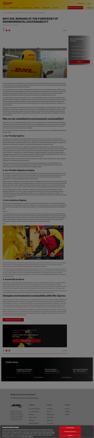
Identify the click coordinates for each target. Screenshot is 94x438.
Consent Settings (70, 427)
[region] (47, 431)
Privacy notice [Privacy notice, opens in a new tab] (25, 436)
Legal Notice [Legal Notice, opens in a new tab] (30, 436)
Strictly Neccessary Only (70, 431)
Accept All (70, 435)
